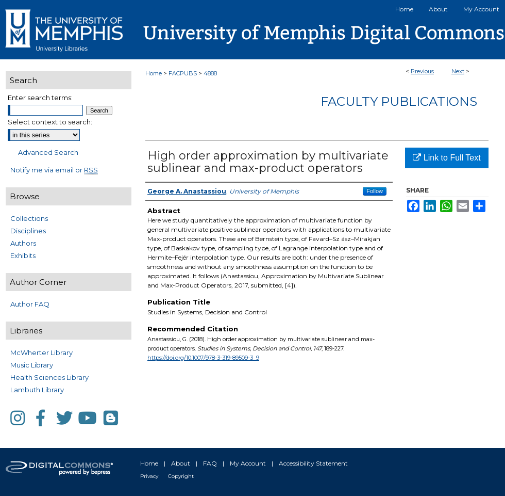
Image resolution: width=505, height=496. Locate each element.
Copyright (181, 476)
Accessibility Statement (313, 463)
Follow (374, 191)
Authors (23, 243)
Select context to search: (50, 122)
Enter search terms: (40, 97)
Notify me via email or (54, 170)
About (180, 463)
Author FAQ (29, 304)
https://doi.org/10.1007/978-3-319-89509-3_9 (203, 357)
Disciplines (28, 231)
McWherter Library (41, 352)
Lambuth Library (37, 390)
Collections (29, 218)
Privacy (149, 476)
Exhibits (23, 255)
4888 (210, 73)
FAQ (210, 463)
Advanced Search (48, 152)
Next (457, 71)
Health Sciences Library (49, 377)
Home (153, 73)
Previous (422, 71)
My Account (248, 463)
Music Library (31, 365)
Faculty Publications (399, 101)
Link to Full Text (446, 157)
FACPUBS (183, 73)
